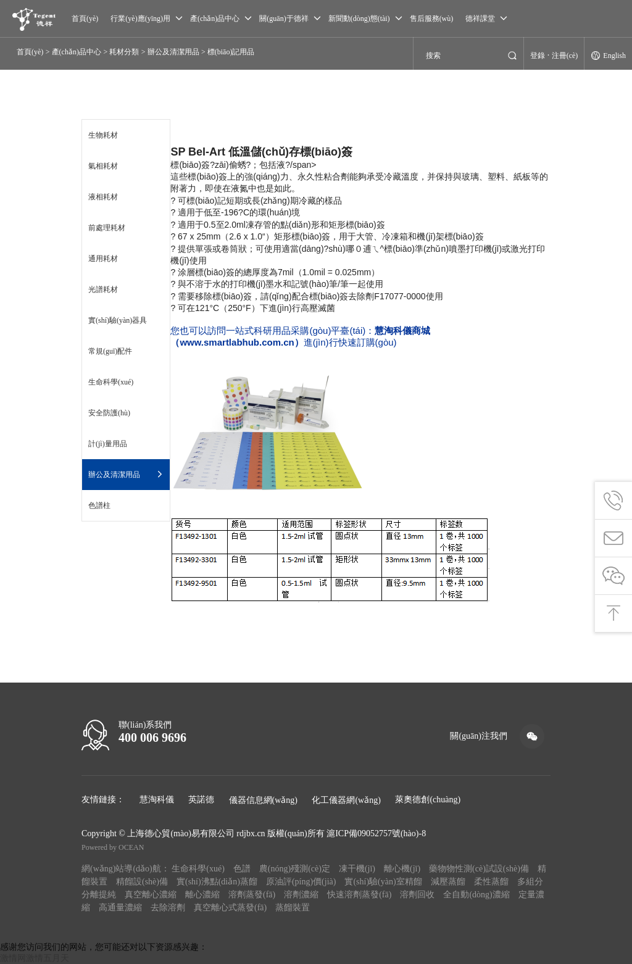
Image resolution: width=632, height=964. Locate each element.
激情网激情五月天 (34, 958)
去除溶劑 (168, 907)
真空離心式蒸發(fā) (230, 907)
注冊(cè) (565, 55)
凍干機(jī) (357, 868)
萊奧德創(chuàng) (427, 799)
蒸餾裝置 (292, 907)
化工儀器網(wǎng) (346, 800)
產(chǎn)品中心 (76, 52)
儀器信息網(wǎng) (263, 800)
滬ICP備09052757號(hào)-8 (376, 833)
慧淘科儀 (156, 799)
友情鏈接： (103, 799)
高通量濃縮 (120, 907)
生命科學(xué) (198, 868)
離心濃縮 (202, 894)
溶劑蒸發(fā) (251, 894)
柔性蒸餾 (491, 881)
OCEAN (131, 847)
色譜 (242, 868)
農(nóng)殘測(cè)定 (294, 868)
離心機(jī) (402, 868)
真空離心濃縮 (151, 894)
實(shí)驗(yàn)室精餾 (383, 881)
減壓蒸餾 (448, 881)
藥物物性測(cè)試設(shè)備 (479, 868)
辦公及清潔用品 (173, 52)
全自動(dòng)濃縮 (476, 894)
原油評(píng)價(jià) (301, 881)
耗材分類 (124, 52)
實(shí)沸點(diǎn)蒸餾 (217, 881)
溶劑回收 (417, 894)
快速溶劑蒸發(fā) (359, 894)
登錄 (537, 55)
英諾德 (201, 799)
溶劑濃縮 (301, 894)
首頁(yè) (30, 52)
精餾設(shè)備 (142, 881)
